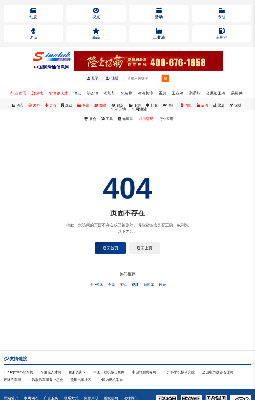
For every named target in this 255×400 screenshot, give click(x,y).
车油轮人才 (58, 93)
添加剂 (109, 93)
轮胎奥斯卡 (77, 372)
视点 (117, 105)
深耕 (235, 105)
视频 (163, 93)
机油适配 (146, 119)
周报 (186, 105)
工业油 (178, 93)
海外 (34, 105)
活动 (202, 105)
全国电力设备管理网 (217, 372)
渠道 (219, 105)
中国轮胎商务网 (144, 372)
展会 (90, 119)
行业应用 (166, 119)
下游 (135, 105)
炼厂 (169, 105)
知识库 (125, 119)
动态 (17, 105)
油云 (77, 93)
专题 (83, 105)
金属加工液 (216, 93)
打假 (152, 105)
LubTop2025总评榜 (18, 372)
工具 (107, 119)
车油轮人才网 (51, 372)
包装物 (126, 93)
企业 (66, 105)
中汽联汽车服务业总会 (45, 380)
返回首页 (110, 248)
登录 (92, 78)
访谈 (50, 105)
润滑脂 (195, 93)
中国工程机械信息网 (109, 372)
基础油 (92, 93)
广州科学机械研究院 (179, 372)
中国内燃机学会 (111, 380)
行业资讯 (18, 93)
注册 (112, 78)
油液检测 (145, 93)
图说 (100, 105)
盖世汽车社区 (80, 380)
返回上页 (145, 248)
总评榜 (37, 93)
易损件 (237, 93)
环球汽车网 (12, 380)
